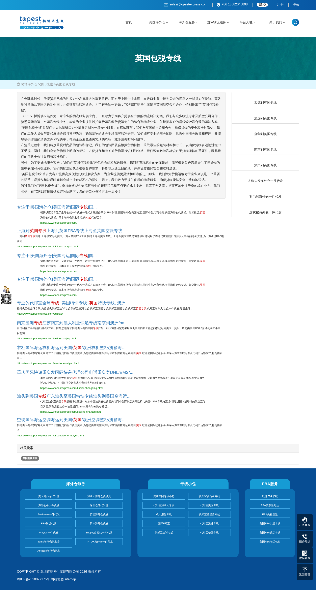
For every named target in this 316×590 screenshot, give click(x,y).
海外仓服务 (187, 22)
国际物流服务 (216, 22)
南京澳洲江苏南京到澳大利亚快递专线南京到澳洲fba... (72, 322)
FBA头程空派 (270, 514)
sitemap (70, 579)
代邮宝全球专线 (164, 532)
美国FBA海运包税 (270, 541)
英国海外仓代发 (99, 514)
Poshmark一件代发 (49, 514)
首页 (129, 22)
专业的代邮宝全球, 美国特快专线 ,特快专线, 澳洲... (73, 303)
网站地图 (57, 579)
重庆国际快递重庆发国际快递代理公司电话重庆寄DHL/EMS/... (75, 372)
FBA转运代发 (48, 523)
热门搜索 (46, 84)
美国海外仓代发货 (48, 496)
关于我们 (275, 22)
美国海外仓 (157, 22)
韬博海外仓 (29, 84)
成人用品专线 (164, 514)
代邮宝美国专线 (209, 505)
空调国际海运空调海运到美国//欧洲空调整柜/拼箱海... (71, 419)
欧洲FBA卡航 (270, 496)
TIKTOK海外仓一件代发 (99, 541)
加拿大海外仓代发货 (99, 496)
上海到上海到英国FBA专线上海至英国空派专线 (69, 230)
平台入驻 (246, 22)
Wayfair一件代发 (48, 532)
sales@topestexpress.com (185, 5)
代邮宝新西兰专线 (209, 496)
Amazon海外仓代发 (48, 550)
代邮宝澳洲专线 (209, 523)
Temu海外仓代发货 (49, 541)
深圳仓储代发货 (99, 505)
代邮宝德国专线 (209, 532)
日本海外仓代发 (99, 523)
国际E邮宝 (164, 523)
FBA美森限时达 (270, 505)
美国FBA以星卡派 (270, 523)
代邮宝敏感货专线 (209, 514)
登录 (296, 4)
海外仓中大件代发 (48, 505)
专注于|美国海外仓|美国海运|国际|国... (57, 207)
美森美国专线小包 (163, 496)
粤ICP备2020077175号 (33, 579)
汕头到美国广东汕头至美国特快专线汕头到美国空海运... (73, 396)
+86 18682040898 (232, 5)
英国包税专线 (30, 458)
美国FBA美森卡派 (270, 532)
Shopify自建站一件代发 (99, 532)
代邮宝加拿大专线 (163, 505)
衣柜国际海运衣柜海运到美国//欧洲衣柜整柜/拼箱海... (71, 347)
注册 (280, 4)
